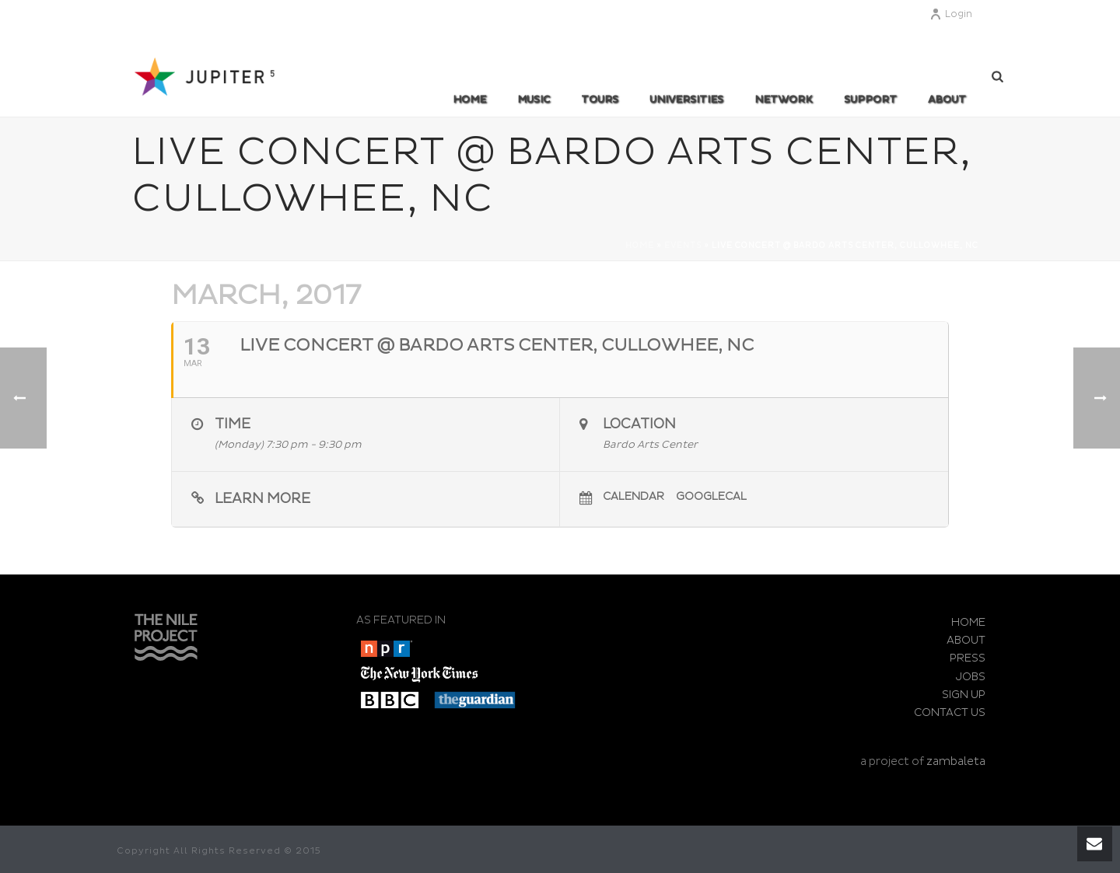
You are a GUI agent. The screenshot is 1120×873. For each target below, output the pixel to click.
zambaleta (955, 761)
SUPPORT (870, 99)
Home (469, 99)
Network (783, 99)
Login (950, 14)
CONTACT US (949, 712)
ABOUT (947, 99)
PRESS (967, 658)
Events (683, 245)
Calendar (633, 496)
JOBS (970, 676)
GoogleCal (711, 496)
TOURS (599, 99)
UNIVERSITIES (686, 99)
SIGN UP (963, 694)
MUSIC (533, 99)
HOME (968, 622)
